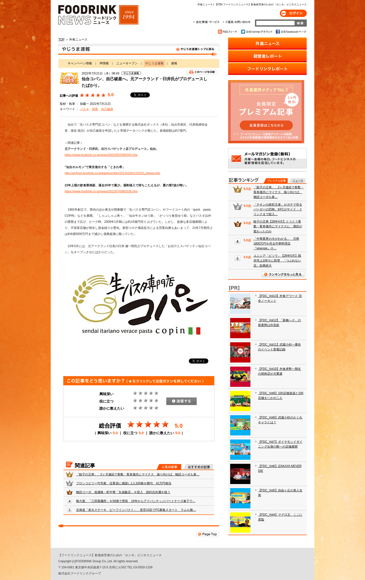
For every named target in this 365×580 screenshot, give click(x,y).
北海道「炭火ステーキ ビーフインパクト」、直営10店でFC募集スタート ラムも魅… (136, 510)
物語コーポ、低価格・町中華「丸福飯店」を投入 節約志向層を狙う (123, 492)
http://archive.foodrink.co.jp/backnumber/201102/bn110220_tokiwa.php (112, 173)
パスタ (84, 109)
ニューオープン (127, 63)
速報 (174, 63)
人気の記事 (169, 467)
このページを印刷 (202, 72)
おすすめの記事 (198, 467)
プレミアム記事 (276, 180)
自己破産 (107, 109)
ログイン (293, 13)
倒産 (95, 109)
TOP (61, 39)
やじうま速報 (138, 50)
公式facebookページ (291, 32)
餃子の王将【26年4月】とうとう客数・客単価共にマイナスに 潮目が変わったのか (277, 226)
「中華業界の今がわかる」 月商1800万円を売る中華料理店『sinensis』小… (276, 243)
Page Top (207, 534)
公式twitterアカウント (257, 32)
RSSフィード (228, 32)
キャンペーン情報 (80, 63)
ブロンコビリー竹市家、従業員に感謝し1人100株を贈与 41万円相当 (123, 483)
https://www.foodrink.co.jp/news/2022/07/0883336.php (101, 191)
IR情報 (104, 63)
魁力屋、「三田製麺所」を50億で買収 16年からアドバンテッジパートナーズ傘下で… (135, 501)
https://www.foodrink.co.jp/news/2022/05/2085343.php (101, 155)
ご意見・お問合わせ (236, 22)
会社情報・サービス (207, 22)
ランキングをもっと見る (283, 274)
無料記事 (296, 180)
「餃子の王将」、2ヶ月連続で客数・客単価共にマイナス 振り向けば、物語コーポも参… (137, 474)
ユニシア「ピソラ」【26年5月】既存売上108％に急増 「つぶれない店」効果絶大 (277, 260)
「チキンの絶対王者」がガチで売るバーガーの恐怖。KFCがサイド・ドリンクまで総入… (277, 209)
